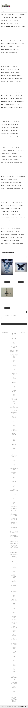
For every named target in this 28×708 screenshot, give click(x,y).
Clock (11, 49)
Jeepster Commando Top (22, 331)
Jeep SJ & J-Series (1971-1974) (6, 150)
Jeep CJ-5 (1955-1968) (15, 124)
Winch (19, 234)
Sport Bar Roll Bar (4, 202)
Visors (20, 222)
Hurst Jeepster (4, 107)
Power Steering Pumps (14, 182)
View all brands (23, 332)
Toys (9, 220)
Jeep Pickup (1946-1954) (15, 141)
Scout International (11, 191)
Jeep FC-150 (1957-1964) (5, 139)
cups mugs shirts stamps (9, 60)
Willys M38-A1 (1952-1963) (6, 231)
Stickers (2, 208)
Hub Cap (2, 104)
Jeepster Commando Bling (5, 243)
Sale (7, 246)
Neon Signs (3, 176)
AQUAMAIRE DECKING (5, 26)
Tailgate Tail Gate (13, 214)
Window (22, 234)
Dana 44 (17, 66)
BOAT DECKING (4, 34)
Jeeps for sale (15, 159)
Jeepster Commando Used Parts (17, 243)
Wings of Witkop (9, 237)
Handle (10, 95)
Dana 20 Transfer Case (16, 63)
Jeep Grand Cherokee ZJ (5, 141)
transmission (19, 220)
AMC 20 (7, 20)
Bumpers (2, 40)
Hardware (3, 98)
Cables (17, 40)
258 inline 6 (17, 14)
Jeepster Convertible (5, 162)
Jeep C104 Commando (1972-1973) (7, 115)
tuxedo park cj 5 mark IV (10, 222)
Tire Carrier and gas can (5, 217)
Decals (21, 69)
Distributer (12, 72)
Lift (10, 170)
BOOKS (2, 37)
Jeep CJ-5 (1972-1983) (5, 127)
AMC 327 (12, 23)
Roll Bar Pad (3, 188)
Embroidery (3, 81)
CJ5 (6, 46)
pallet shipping (3, 179)
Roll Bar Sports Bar (10, 188)
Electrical (17, 78)
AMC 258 (3, 20)
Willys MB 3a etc (8, 228)
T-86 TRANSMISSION (14, 211)
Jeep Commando (12, 136)
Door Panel (14, 75)
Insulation (11, 110)
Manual (19, 173)
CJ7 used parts (17, 46)
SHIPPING (14, 616)
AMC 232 (11, 20)
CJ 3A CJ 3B (17, 43)
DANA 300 (13, 66)
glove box (21, 89)
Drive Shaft (19, 75)
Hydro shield (16, 107)
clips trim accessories (5, 49)
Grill (16, 92)
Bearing (14, 360)
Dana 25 (22, 63)
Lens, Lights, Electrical (5, 170)
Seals (14, 612)
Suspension (7, 208)
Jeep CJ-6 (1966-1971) (5, 130)
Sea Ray (21, 191)
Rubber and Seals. (17, 188)
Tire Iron (17, 217)
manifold (15, 173)
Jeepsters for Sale (4, 165)
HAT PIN (7, 98)
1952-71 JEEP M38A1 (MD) (9, 14)
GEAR (14, 89)
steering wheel (20, 205)
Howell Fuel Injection (20, 101)
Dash (13, 69)
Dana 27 (2, 66)
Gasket (7, 89)
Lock (17, 170)
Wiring (18, 237)
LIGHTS (14, 170)
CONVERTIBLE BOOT (13, 52)
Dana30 (9, 69)
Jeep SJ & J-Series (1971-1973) (14, 147)
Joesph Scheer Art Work (15, 165)
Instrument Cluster (4, 110)
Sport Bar (21, 199)
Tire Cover (12, 217)
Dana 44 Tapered (4, 69)
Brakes (6, 37)
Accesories (6, 17)
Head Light (12, 98)
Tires (21, 217)
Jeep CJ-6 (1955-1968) (14, 127)
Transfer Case (13, 220)
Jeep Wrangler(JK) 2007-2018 (6, 159)
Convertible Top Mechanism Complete (8, 58)
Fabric (20, 81)
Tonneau (2, 220)
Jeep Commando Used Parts (6, 240)
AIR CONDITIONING (17, 17)
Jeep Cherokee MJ (18, 115)
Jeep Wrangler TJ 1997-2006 (6, 156)
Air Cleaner (11, 17)
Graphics (2, 92)
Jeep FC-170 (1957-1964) (15, 139)
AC (2, 17)
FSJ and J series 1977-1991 (14, 84)
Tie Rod (19, 214)
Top (6, 220)
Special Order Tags (4, 199)
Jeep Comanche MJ (4, 136)
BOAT (14, 364)
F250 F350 (16, 81)
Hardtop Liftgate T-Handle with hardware (7, 301)
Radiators (8, 185)
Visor (17, 222)
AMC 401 (16, 23)
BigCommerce (24, 706)
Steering (20, 202)
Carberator (3, 43)
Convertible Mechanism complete (7, 55)
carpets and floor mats (10, 43)
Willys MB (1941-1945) (16, 231)
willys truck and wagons (5, 234)
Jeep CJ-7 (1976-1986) (5, 133)
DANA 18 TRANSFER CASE (6, 63)
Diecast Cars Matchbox (5, 72)
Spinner (17, 199)
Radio (13, 185)
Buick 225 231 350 (17, 37)
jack (18, 110)
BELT (14, 361)
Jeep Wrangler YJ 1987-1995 (17, 156)
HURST (19, 104)
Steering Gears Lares (5, 205)
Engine (8, 81)
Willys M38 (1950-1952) (16, 228)
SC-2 (2, 191)
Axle (24, 29)
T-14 (22, 208)
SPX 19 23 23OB (15, 202)
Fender (2, 84)
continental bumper (4, 52)
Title (24, 217)
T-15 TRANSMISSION (5, 211)
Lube (20, 170)
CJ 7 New (22, 43)
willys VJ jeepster (14, 234)
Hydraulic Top (10, 107)
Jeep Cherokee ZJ (4, 118)
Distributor (17, 72)
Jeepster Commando (15, 240)
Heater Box (17, 98)
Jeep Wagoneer (14, 153)
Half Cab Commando (21, 92)
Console (18, 49)
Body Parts (20, 34)
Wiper (14, 237)
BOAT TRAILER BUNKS (13, 34)
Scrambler (17, 191)
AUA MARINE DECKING (5, 29)
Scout (5, 191)
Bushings (7, 40)
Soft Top (21, 196)
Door (10, 75)
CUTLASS (16, 60)
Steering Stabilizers (13, 205)
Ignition (20, 107)
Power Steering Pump (5, 182)
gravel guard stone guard (10, 92)
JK (9, 165)
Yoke (21, 237)
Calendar (21, 40)
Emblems (21, 78)
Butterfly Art (12, 40)
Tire (22, 214)
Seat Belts (14, 613)
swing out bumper (14, 208)
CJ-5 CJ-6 (3, 46)
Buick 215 (10, 37)
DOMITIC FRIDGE (4, 75)
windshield (3, 237)
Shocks (2, 196)
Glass (17, 89)
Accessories (3, 246)
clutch (14, 49)
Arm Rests (23, 26)
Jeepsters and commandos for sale (16, 162)
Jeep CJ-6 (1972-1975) (14, 130)
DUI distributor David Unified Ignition (7, 78)
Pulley (20, 182)
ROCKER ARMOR (18, 185)
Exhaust (11, 81)
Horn (12, 101)
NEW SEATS (9, 176)
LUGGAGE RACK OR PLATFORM (7, 173)
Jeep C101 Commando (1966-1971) (14, 507)
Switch (19, 208)
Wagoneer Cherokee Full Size (6, 225)
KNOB (14, 566)
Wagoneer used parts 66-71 (17, 225)
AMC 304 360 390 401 (5, 23)
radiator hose (3, 185)
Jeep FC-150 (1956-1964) (20, 136)
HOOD (21, 98)
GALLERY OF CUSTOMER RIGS (14, 455)
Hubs (16, 104)
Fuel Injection (22, 84)
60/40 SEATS (22, 14)
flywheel (6, 84)
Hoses (15, 101)
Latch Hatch (14, 567)
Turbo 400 (3, 222)
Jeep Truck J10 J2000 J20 (5, 153)
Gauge (11, 89)
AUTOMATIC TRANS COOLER (16, 29)
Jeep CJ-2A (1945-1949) (13, 118)
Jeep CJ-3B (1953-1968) (5, 124)
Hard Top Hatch (19, 95)
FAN (23, 81)
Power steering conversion (12, 179)
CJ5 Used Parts (11, 46)
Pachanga (13, 176)
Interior (15, 110)
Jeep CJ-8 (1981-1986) (14, 133)
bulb (22, 37)
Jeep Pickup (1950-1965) (5, 144)
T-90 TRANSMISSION (5, 214)
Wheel (2, 228)
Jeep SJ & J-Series (4, 147)
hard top (13, 95)
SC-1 (22, 188)
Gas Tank (3, 89)
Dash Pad (17, 69)
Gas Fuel (14, 457)
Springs (10, 202)
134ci (2, 14)
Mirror (23, 173)
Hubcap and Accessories (10, 104)
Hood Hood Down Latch (5, 101)
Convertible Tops (19, 58)
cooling (2, 60)
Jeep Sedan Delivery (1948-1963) (16, 144)
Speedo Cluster (11, 199)
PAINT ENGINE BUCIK (21, 176)
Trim (24, 220)
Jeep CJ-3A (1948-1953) (15, 121)
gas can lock (14, 456)
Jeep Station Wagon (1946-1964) (18, 150)
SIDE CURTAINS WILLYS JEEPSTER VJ (11, 196)
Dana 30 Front (7, 66)
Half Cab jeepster (4, 95)
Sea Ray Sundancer (14, 611)
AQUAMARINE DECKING (15, 26)
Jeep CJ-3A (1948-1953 (5, 121)
